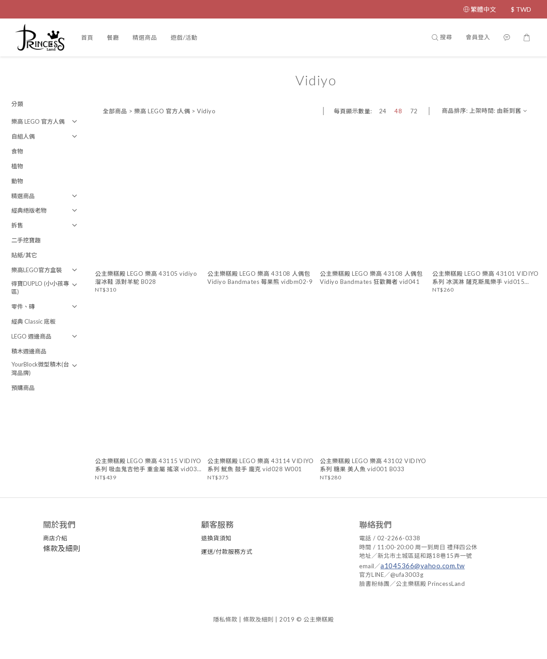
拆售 (17, 225)
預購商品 (23, 387)
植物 (17, 166)
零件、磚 (23, 306)
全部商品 (115, 111)
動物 (17, 181)
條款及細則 (62, 548)
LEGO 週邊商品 (31, 336)
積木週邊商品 (29, 351)
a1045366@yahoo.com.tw (423, 566)
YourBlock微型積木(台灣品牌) (40, 368)
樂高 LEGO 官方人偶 (38, 121)
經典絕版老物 (29, 210)
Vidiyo (206, 111)
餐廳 (113, 37)
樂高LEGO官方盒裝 (36, 270)
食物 (17, 151)
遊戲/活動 (184, 37)
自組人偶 (23, 136)
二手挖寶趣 (26, 240)
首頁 (87, 37)
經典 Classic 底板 (33, 321)
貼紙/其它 (24, 255)
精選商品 (144, 37)
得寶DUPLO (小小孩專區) (40, 288)
